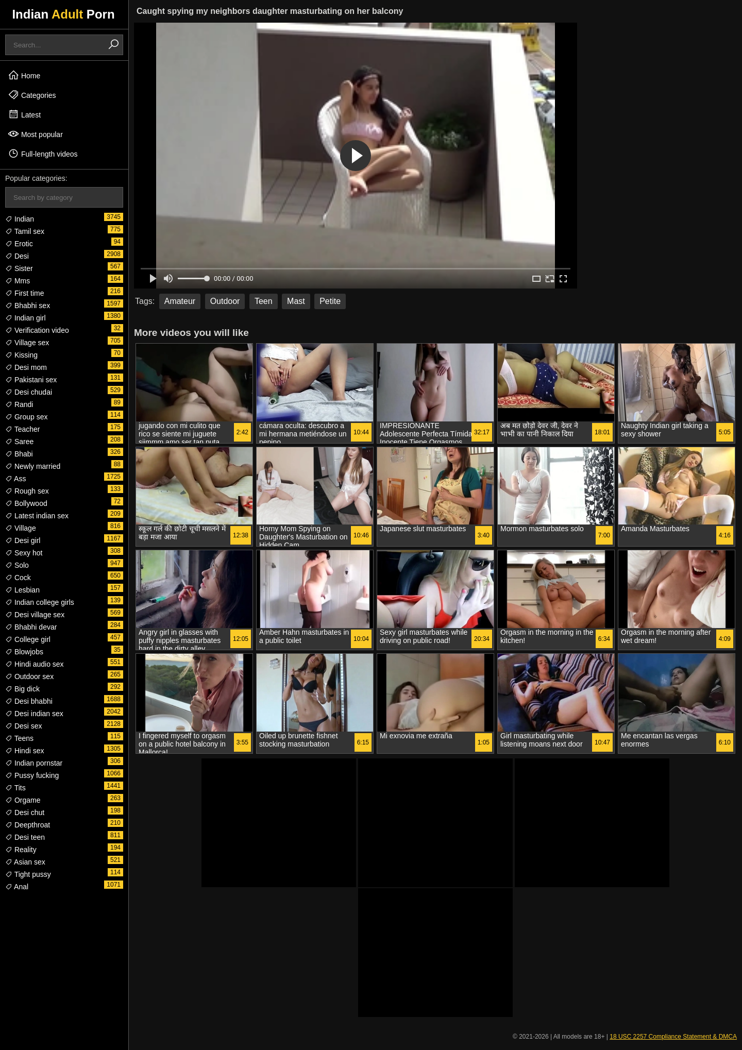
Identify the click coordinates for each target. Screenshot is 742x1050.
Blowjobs (24, 652)
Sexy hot (23, 553)
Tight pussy (28, 874)
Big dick (22, 689)
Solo (17, 565)
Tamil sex (24, 231)
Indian (19, 219)
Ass (15, 479)
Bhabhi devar (31, 627)
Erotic (19, 244)
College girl (27, 639)
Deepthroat (27, 825)
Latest (24, 114)
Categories (32, 94)
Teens (19, 738)
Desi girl (22, 540)
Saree (19, 441)
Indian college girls (39, 602)
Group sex (26, 417)
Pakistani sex (31, 380)
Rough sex (27, 491)
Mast (296, 301)
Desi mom (26, 367)
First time (24, 293)
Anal (16, 887)
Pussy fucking (32, 775)
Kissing (21, 355)
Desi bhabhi (29, 701)
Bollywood (26, 503)
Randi (19, 404)
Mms (17, 281)
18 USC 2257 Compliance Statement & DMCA (673, 1036)
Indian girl (25, 318)
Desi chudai (28, 392)
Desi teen (25, 837)
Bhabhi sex (27, 305)
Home (24, 75)
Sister (19, 268)
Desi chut (24, 812)
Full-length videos (43, 153)
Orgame (22, 800)
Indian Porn (63, 14)
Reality (21, 849)
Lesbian (22, 590)
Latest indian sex (37, 516)
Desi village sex (34, 615)
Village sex (27, 342)
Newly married (32, 466)
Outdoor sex (29, 676)
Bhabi (19, 454)
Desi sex (23, 726)
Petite (330, 301)
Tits (15, 788)
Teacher (22, 429)
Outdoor (225, 301)
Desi (17, 256)
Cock (18, 577)
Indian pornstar (33, 763)
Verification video (37, 330)
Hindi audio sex (34, 664)
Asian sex (25, 862)
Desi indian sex (34, 713)
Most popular (35, 134)
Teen (264, 301)
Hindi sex (24, 751)
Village (20, 528)
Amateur (179, 301)
